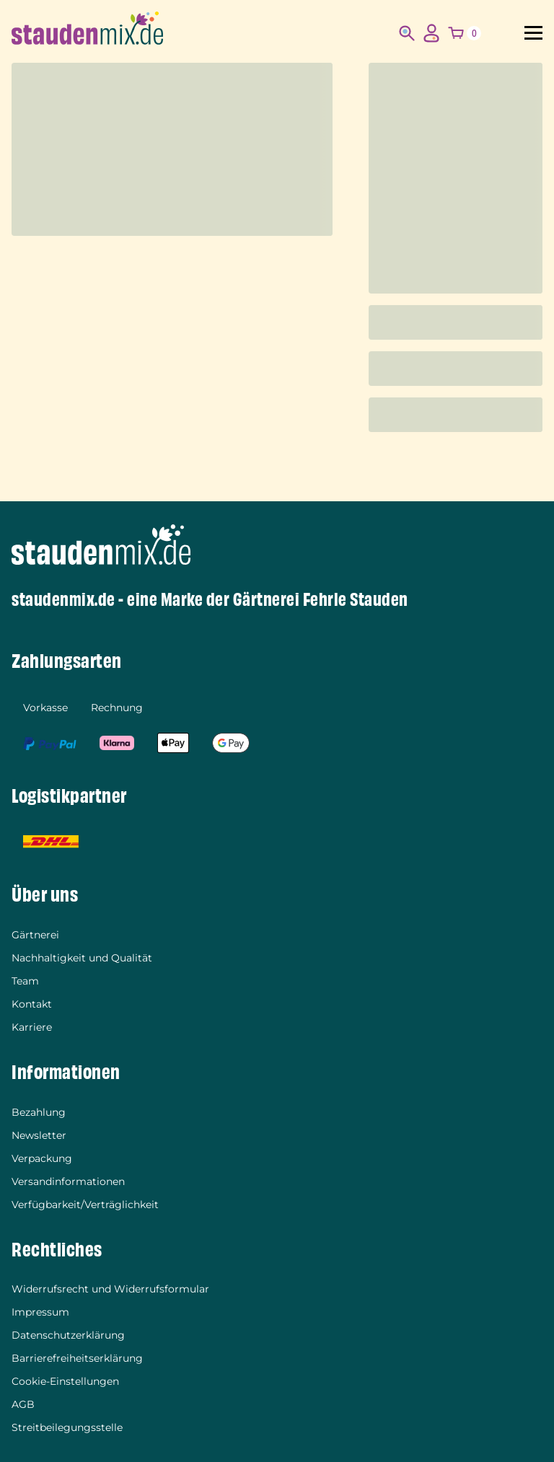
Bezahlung (39, 1112)
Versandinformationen (68, 1181)
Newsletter (39, 1135)
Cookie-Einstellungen (65, 1381)
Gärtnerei (35, 935)
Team (25, 981)
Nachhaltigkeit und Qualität (82, 958)
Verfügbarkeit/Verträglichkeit (85, 1204)
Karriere (32, 1027)
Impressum (40, 1312)
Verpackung (42, 1158)
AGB (23, 1404)
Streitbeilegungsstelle (67, 1427)
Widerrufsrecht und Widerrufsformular (110, 1289)
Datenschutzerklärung (68, 1335)
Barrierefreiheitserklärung (77, 1358)
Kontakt (32, 1004)
